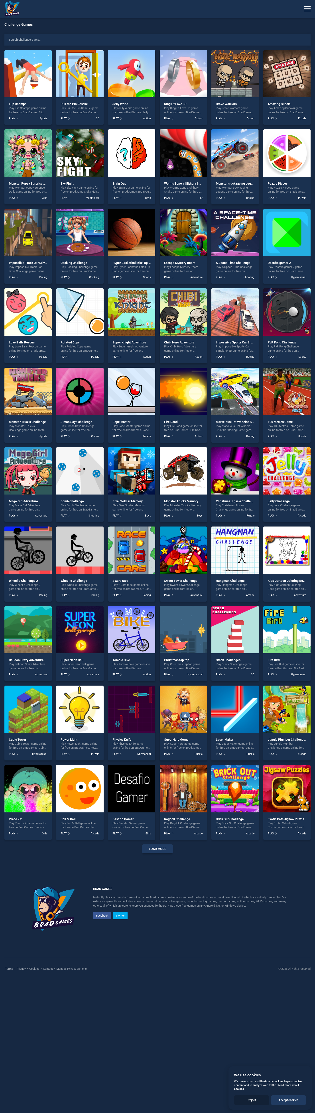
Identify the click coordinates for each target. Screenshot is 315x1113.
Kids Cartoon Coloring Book (287, 580)
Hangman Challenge (230, 580)
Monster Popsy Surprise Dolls (29, 183)
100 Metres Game (280, 422)
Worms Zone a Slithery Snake (185, 183)
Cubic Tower (17, 739)
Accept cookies (288, 1100)
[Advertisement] (157, 924)
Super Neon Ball (72, 660)
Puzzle (302, 118)
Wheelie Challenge (74, 580)
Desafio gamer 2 (279, 263)
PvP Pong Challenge (282, 342)
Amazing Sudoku (279, 104)
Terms (9, 1102)
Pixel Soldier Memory (127, 501)
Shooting (249, 277)
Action (147, 118)
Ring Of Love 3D (175, 104)
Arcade (146, 436)
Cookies (34, 1102)
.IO (201, 197)
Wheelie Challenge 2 (23, 580)
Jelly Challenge (279, 501)
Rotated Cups (70, 342)
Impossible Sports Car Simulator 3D (241, 342)
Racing (250, 197)
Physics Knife (122, 739)
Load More (157, 849)
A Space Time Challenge (233, 263)
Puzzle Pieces (277, 183)
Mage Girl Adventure (23, 501)
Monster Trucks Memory (181, 501)
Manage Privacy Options (71, 1102)
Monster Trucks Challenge (27, 422)
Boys (148, 197)
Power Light (69, 739)
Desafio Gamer (123, 819)
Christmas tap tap (176, 660)
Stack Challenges (228, 660)
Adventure (196, 277)
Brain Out (119, 183)
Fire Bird (274, 660)
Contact (47, 1102)
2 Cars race (120, 580)
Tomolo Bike (121, 660)
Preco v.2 (15, 819)
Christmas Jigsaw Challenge (236, 501)
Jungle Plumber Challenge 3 (288, 739)
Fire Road (171, 422)
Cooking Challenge (74, 263)
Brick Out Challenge (230, 819)
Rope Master (121, 422)
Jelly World (120, 104)
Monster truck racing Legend (236, 183)
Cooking (94, 277)
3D (97, 118)
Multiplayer (92, 197)
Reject (252, 1100)
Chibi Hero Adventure (179, 342)
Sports (43, 118)
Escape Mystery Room (179, 263)
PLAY (12, 118)
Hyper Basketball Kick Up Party (134, 263)
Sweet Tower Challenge (180, 580)
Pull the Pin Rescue (74, 104)
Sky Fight (67, 183)
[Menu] (307, 9)
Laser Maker (224, 739)
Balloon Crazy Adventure (26, 660)
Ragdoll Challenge (177, 819)
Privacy (21, 1102)
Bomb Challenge (72, 501)
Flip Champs (17, 104)
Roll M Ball (68, 819)
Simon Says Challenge (76, 422)
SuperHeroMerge (176, 739)
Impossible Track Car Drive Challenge (35, 263)
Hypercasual (298, 277)
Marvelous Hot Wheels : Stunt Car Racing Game (249, 422)
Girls (44, 197)
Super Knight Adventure (129, 342)
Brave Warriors (226, 104)
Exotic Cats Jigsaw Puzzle (286, 819)
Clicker (95, 436)
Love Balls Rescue (22, 342)
